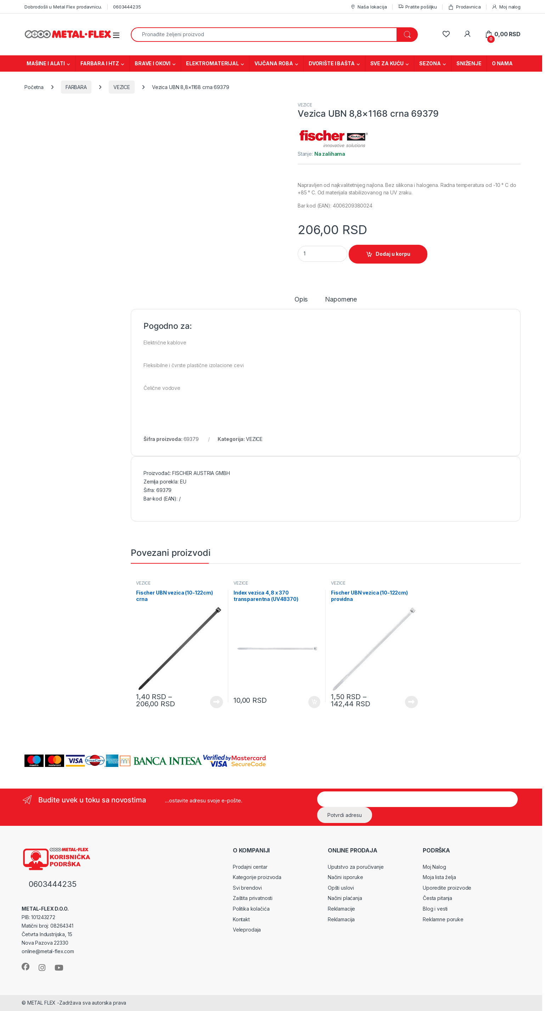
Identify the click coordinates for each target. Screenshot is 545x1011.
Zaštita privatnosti (252, 898)
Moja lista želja (439, 877)
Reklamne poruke (443, 919)
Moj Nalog (434, 867)
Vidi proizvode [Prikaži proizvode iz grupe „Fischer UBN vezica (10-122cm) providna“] (411, 702)
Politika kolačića (251, 909)
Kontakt (241, 919)
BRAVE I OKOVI (152, 63)
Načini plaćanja (345, 898)
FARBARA (76, 87)
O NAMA (502, 63)
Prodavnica (464, 7)
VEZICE (121, 87)
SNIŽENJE (469, 63)
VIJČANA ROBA (273, 63)
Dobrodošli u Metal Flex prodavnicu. (63, 7)
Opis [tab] (301, 299)
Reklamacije (341, 909)
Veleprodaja (247, 930)
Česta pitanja (437, 898)
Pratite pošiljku (417, 7)
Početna (34, 87)
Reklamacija (341, 919)
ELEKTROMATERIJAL (212, 63)
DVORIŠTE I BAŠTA (332, 63)
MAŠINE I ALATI (46, 63)
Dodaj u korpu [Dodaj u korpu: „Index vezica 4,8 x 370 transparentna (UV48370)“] (314, 702)
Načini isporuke (345, 877)
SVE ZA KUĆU (387, 63)
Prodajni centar (250, 867)
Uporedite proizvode (447, 888)
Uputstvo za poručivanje (356, 867)
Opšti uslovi (341, 888)
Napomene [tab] (341, 299)
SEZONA (430, 63)
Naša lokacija (368, 7)
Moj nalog (506, 7)
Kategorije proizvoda (257, 877)
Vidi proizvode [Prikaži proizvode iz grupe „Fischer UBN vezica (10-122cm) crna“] (216, 702)
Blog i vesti (435, 909)
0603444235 (127, 7)
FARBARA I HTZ (99, 63)
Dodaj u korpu (393, 254)
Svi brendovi (247, 888)
